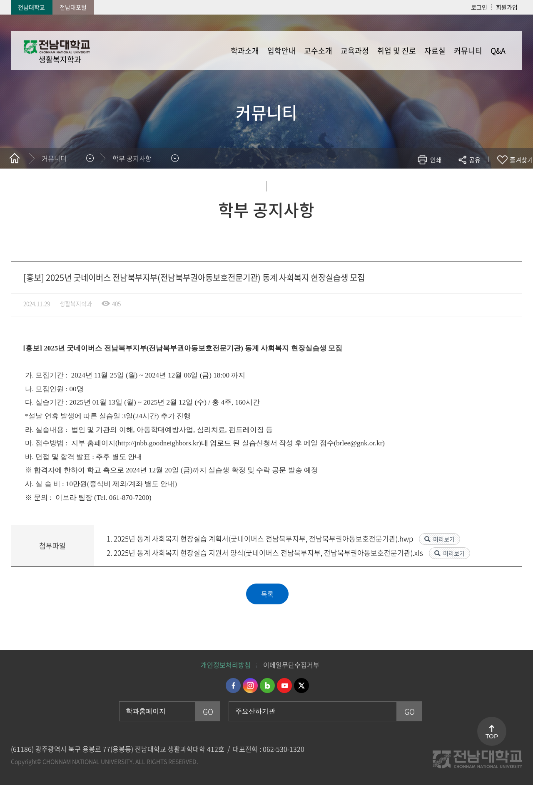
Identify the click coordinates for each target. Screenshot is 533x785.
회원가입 (507, 7)
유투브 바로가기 (284, 685)
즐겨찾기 (521, 159)
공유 (475, 159)
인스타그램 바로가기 (250, 685)
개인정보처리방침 (226, 665)
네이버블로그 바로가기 (267, 685)
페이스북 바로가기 (233, 685)
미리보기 (444, 539)
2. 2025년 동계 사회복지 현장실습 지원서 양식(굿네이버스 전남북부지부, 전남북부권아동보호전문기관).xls (266, 552)
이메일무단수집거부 (291, 665)
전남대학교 (31, 7)
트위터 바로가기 (301, 685)
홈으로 (14, 158)
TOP (492, 736)
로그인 (479, 7)
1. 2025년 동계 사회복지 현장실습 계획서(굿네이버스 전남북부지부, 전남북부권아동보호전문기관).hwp (261, 538)
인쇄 (436, 159)
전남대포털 (73, 7)
